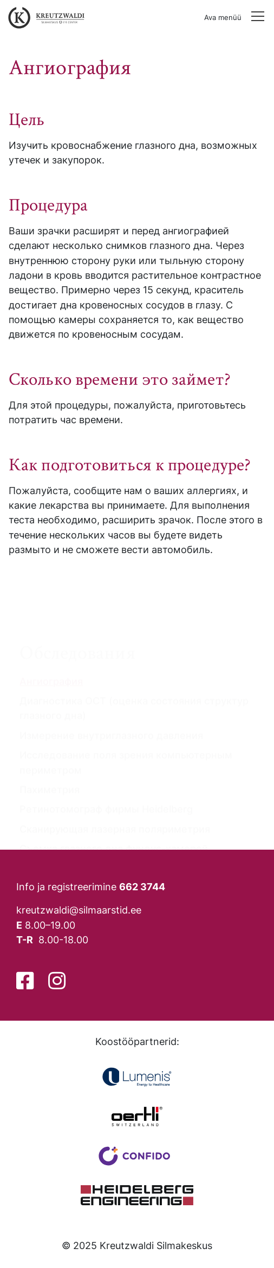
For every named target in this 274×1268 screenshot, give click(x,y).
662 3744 (142, 886)
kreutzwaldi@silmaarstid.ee (78, 910)
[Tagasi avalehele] (44, 17)
